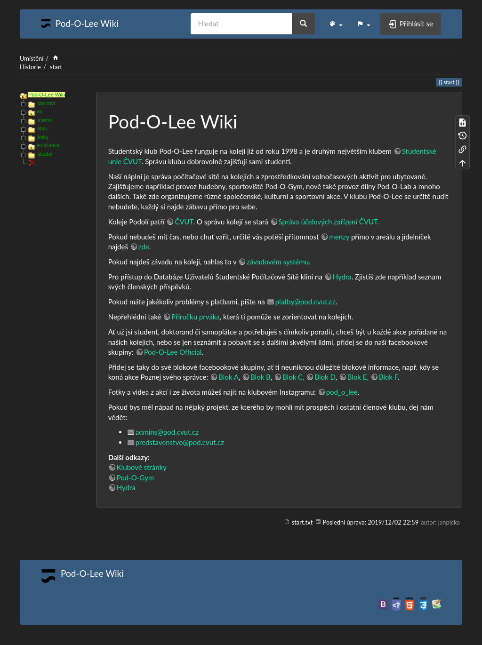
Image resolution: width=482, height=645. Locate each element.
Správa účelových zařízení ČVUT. (329, 221)
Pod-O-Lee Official (173, 352)
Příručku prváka (195, 316)
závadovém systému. (278, 261)
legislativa (48, 145)
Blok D (324, 377)
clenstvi (46, 103)
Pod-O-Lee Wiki (46, 94)
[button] (336, 24)
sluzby (45, 154)
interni (45, 120)
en (39, 111)
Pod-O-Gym (135, 477)
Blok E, (358, 377)
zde (143, 246)
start (56, 67)
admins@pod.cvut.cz (167, 432)
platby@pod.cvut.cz (305, 301)
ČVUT (184, 221)
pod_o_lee (342, 392)
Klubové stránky (142, 467)
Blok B (260, 377)
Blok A (228, 377)
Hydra (342, 276)
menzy (339, 236)
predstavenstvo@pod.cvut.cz (180, 442)
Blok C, (293, 377)
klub (42, 128)
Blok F (388, 377)
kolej (43, 137)
